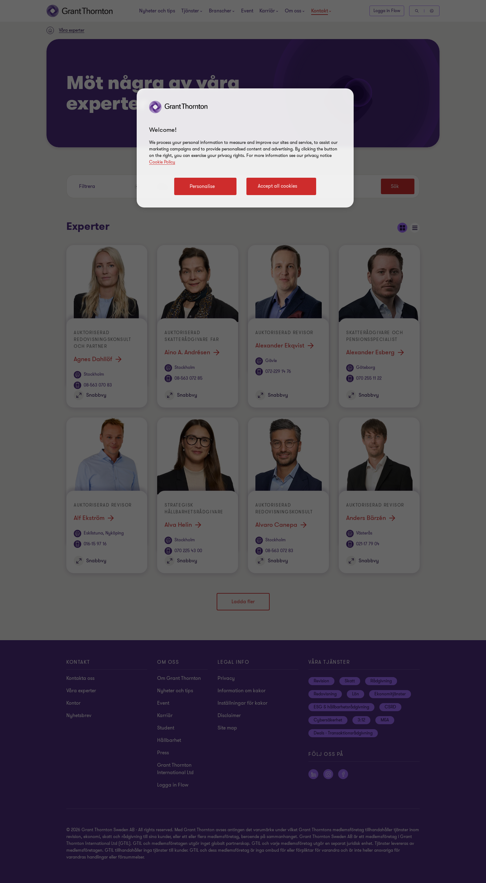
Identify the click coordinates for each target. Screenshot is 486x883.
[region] (245, 147)
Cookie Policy (162, 162)
